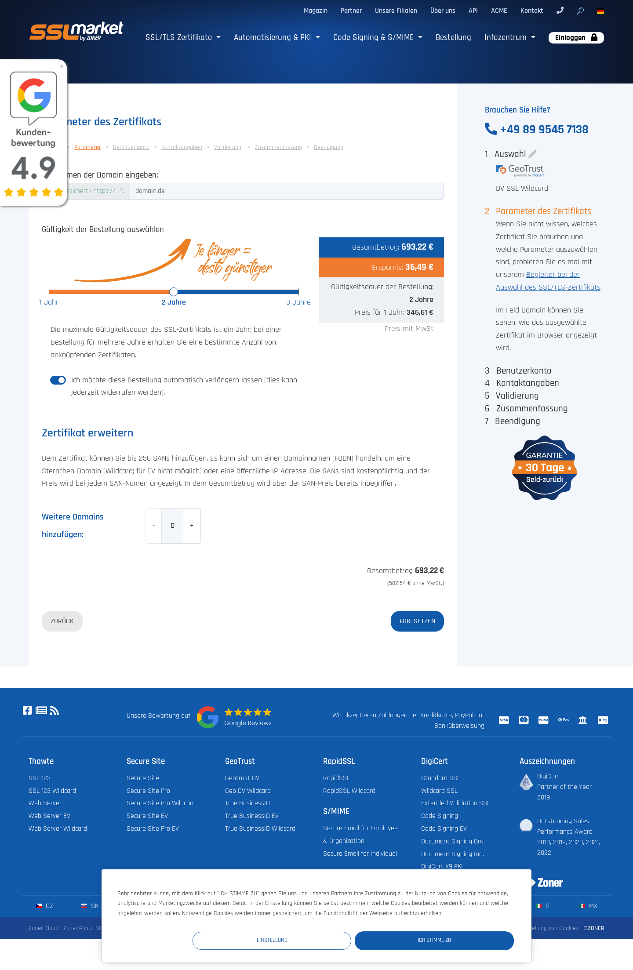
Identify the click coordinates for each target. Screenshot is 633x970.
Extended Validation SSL (455, 803)
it (543, 906)
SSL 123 (40, 778)
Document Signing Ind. (452, 854)
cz (44, 906)
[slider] (173, 291)
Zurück (62, 621)
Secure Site (143, 778)
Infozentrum (506, 37)
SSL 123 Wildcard (52, 791)
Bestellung (453, 37)
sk (89, 906)
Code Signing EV (444, 828)
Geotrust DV (242, 778)
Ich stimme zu (461, 941)
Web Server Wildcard (58, 828)
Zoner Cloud (43, 928)
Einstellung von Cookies (549, 928)
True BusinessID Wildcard (260, 828)
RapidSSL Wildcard (349, 791)
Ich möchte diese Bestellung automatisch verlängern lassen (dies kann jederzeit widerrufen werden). (184, 386)
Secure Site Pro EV (153, 828)
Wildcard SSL (439, 791)
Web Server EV (49, 816)
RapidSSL (336, 778)
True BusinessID (247, 803)
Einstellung (352, 941)
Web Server (45, 803)
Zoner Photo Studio (87, 928)
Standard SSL (440, 778)
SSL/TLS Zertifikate (180, 37)
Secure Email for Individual (360, 853)
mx (588, 906)
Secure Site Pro (148, 791)
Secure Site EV (147, 816)
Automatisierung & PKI (273, 37)
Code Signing (439, 816)
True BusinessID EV (252, 816)
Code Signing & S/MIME (374, 37)
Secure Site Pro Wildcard (161, 803)
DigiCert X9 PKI (442, 866)
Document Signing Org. (453, 841)
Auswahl (510, 154)
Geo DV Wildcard (248, 791)
